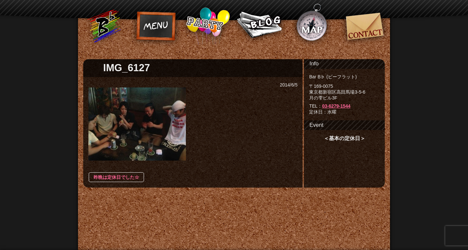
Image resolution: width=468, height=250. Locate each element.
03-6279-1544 (336, 106)
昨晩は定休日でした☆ (116, 177)
